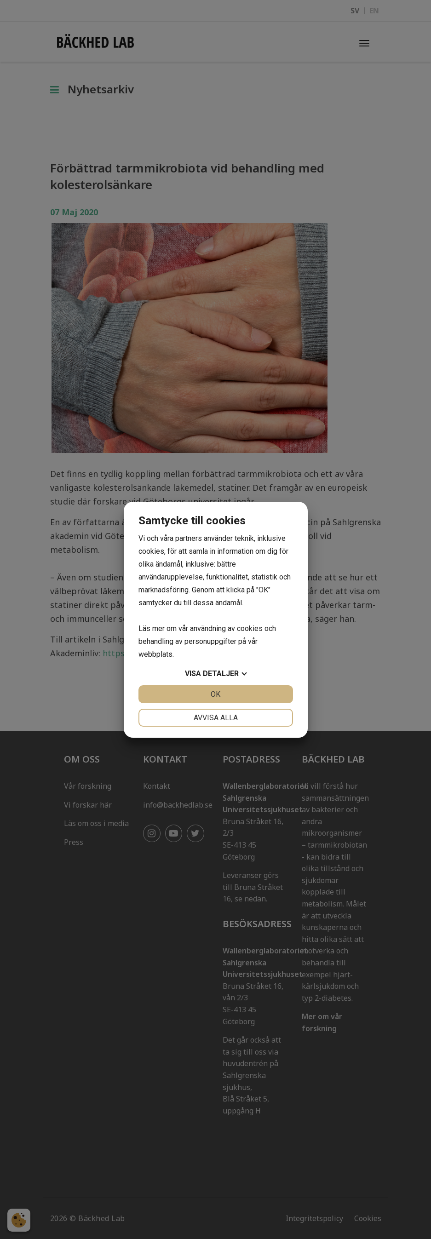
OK (215, 694)
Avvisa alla (216, 717)
